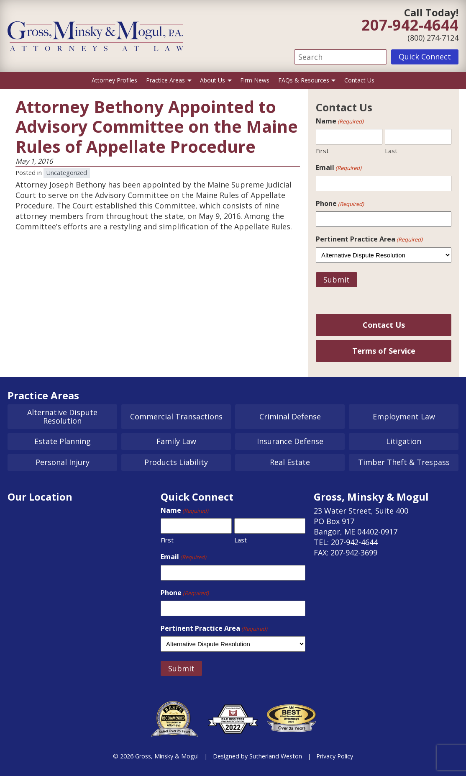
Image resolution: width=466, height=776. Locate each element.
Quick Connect (425, 56)
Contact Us (359, 80)
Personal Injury (63, 462)
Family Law (176, 441)
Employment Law (404, 416)
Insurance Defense (290, 441)
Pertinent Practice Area (369, 239)
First (322, 150)
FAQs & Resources (303, 80)
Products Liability (176, 462)
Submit (336, 280)
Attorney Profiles (114, 80)
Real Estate (290, 462)
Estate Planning (62, 441)
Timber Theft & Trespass (404, 462)
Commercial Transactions (176, 416)
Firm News (254, 80)
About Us (212, 80)
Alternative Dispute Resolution (62, 416)
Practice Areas (165, 80)
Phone (340, 203)
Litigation (403, 441)
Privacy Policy (334, 756)
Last (391, 150)
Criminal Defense (290, 416)
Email (338, 167)
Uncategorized (66, 173)
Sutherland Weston (275, 756)
